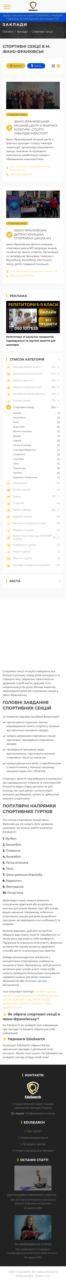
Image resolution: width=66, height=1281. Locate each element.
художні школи (12, 1007)
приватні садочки (14, 995)
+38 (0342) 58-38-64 (20, 275)
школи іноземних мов (17, 999)
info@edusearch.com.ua (40, 1113)
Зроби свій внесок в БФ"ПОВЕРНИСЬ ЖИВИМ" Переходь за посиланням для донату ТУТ (33, 17)
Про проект (34, 1131)
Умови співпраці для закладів (34, 1150)
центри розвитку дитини (42, 995)
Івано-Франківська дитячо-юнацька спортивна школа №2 (32, 234)
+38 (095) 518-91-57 (19, 174)
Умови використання (34, 1137)
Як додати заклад (34, 1144)
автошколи (10, 1003)
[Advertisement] (33, 631)
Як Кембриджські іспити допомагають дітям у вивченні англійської (33, 1244)
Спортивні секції (17, 114)
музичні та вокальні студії (34, 1003)
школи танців (40, 999)
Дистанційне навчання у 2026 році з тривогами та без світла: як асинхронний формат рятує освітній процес (33, 1195)
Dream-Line (42, 1275)
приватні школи (45, 991)
